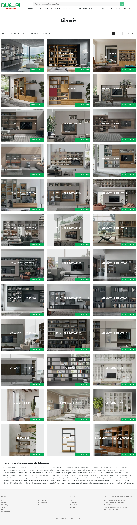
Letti (71, 500)
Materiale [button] (15, 33)
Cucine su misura (41, 505)
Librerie (78, 26)
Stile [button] (25, 33)
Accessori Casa (68, 9)
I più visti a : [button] (46, 33)
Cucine (39, 9)
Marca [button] (4, 33)
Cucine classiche (41, 500)
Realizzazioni (100, 9)
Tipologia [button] (34, 33)
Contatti (126, 9)
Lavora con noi (114, 9)
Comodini (73, 505)
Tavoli (3, 507)
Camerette (73, 503)
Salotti (3, 503)
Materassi (73, 507)
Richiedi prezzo (37, 70)
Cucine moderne (41, 503)
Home (58, 26)
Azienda (31, 9)
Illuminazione (6, 512)
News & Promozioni (84, 9)
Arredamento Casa (52, 9)
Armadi (4, 509)
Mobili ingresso (6, 505)
